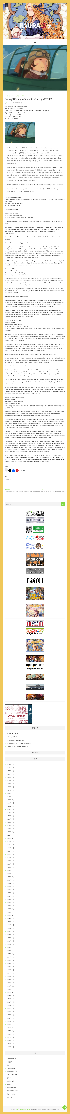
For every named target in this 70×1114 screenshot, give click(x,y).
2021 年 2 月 (10, 825)
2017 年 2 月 (10, 979)
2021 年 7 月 (10, 809)
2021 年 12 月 (11, 793)
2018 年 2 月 (10, 941)
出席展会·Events (11, 1068)
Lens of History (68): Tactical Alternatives (19, 743)
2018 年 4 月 (10, 934)
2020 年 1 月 (10, 867)
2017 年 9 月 (10, 957)
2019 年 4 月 (10, 896)
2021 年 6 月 (10, 812)
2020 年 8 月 (10, 844)
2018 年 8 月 (10, 922)
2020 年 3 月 (10, 861)
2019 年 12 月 (11, 870)
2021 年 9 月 (10, 803)
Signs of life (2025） (12, 733)
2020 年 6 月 (10, 851)
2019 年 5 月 (10, 893)
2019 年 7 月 (10, 886)
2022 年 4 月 (10, 780)
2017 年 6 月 (10, 966)
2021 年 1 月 (10, 828)
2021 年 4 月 (10, 819)
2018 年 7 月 (10, 925)
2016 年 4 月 (10, 1011)
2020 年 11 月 (11, 835)
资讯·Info (9, 1097)
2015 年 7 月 (10, 1040)
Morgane (8, 103)
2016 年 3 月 (10, 1015)
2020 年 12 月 (11, 832)
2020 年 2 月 (10, 864)
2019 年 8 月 (10, 883)
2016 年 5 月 (10, 1008)
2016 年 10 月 (11, 992)
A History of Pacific (12, 737)
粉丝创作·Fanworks (12, 1091)
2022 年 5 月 (10, 777)
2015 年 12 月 (11, 1024)
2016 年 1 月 (10, 1021)
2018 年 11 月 (11, 912)
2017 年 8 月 (10, 960)
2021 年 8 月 (10, 806)
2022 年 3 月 (10, 784)
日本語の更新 (10, 1081)
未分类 (9, 1084)
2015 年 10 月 (11, 1031)
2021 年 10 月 (11, 800)
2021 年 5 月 (10, 816)
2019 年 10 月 (11, 877)
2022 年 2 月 (10, 787)
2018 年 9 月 (10, 918)
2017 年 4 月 (10, 973)
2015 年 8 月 (10, 1037)
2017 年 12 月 (11, 947)
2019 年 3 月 (10, 899)
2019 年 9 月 (10, 880)
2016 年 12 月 (11, 986)
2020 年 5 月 (10, 854)
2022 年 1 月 (10, 790)
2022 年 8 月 (10, 767)
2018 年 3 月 (10, 938)
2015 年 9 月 (10, 1034)
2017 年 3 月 (10, 976)
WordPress (56, 1109)
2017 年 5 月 (10, 970)
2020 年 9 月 (10, 841)
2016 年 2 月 (10, 1018)
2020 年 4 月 (10, 857)
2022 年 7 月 (10, 771)
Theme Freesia (42, 1109)
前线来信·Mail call (11, 96)
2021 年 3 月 (10, 822)
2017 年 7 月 (10, 963)
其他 (8, 1065)
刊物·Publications (12, 1071)
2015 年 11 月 (11, 1027)
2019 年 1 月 (10, 905)
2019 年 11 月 (11, 873)
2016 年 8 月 (10, 999)
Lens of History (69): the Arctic (15, 740)
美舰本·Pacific (21, 96)
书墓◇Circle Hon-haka (22, 1109)
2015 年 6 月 (10, 1044)
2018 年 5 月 (10, 931)
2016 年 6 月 (10, 1005)
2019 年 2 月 (10, 902)
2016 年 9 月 (10, 995)
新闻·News (10, 1078)
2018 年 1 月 (10, 944)
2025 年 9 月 (10, 764)
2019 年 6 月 (10, 889)
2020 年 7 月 (10, 848)
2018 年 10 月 (11, 915)
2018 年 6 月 (10, 928)
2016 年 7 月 (10, 1002)
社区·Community (11, 1087)
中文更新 (9, 1062)
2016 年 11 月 (11, 989)
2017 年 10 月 (11, 954)
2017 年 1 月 (10, 982)
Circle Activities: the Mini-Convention (17, 746)
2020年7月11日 (17, 103)
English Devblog (11, 1058)
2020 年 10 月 (11, 838)
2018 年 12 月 (11, 909)
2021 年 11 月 (11, 796)
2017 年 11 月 (11, 950)
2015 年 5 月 (10, 1047)
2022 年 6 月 (10, 774)
